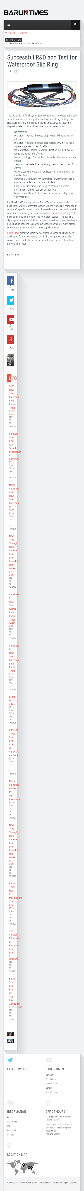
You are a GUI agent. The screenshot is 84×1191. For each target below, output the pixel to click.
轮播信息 (23, 33)
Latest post (10, 378)
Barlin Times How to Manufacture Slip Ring (10, 894)
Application (12, 1122)
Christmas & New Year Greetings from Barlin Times (10, 658)
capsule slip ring (62, 213)
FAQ (9, 1126)
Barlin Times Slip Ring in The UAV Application (10, 991)
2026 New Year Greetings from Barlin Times (24, 43)
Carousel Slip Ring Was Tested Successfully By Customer (10, 446)
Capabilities (51, 1079)
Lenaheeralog (15, 959)
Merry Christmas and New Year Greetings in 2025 (10, 498)
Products (11, 1117)
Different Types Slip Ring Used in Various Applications (10, 743)
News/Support (51, 1083)
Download (11, 1130)
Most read (13, 378)
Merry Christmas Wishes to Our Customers (10, 790)
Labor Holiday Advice (10, 700)
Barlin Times (13, 232)
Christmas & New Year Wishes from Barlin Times (10, 607)
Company (50, 1075)
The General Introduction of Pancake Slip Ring (10, 942)
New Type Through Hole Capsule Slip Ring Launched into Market (10, 552)
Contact (49, 1088)
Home (12, 33)
